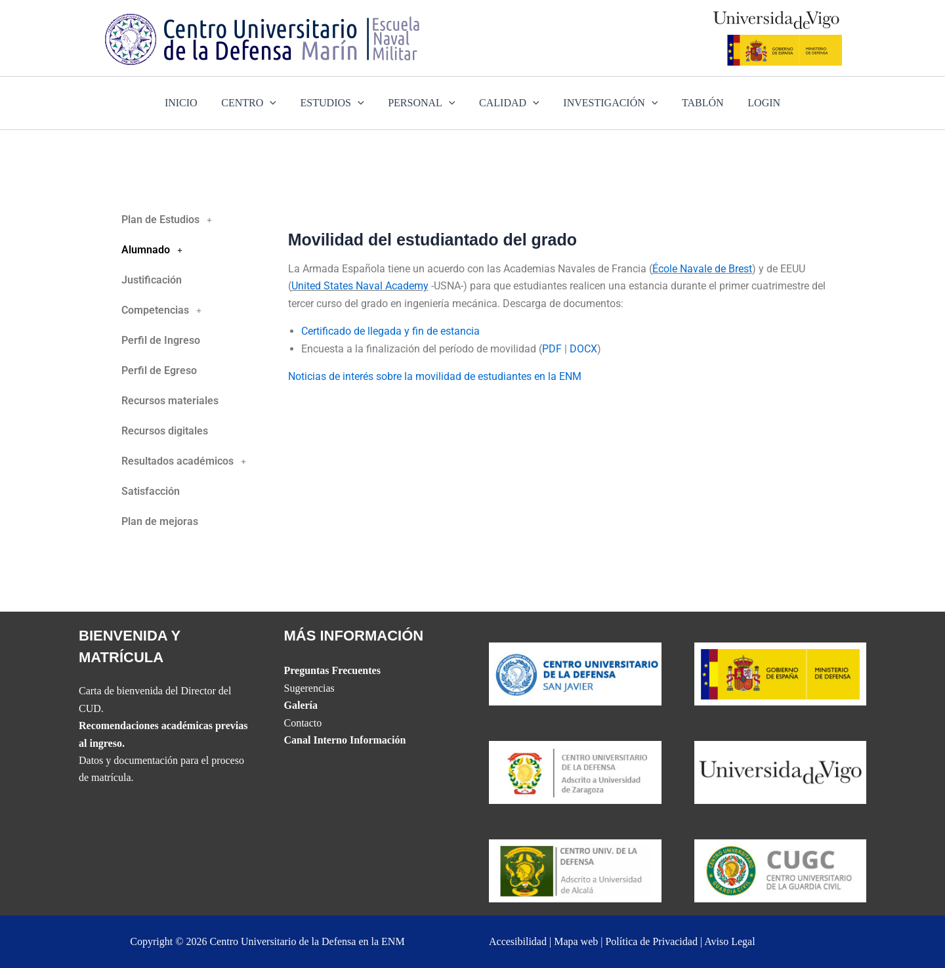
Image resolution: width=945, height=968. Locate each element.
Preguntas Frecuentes (332, 670)
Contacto (303, 722)
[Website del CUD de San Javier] (575, 672)
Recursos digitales (164, 431)
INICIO (191, 102)
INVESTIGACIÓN (605, 103)
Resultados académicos (187, 461)
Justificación (151, 280)
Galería (301, 705)
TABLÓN (695, 102)
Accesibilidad (518, 941)
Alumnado (155, 250)
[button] (193, 220)
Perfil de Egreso (159, 370)
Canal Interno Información (345, 740)
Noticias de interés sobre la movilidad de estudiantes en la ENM (434, 376)
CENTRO (256, 103)
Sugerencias (309, 688)
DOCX (583, 349)
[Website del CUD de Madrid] (575, 869)
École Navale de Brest (702, 269)
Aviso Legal (729, 941)
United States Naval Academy (360, 286)
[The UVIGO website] (780, 771)
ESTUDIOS (337, 103)
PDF (552, 349)
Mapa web (576, 941)
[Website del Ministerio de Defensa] (780, 672)
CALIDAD (508, 103)
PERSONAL (423, 103)
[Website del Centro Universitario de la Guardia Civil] (780, 869)
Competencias (165, 310)
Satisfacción (150, 491)
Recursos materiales (170, 400)
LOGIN (753, 102)
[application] (277, 103)
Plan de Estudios (170, 220)
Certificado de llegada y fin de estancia (390, 331)
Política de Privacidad (651, 941)
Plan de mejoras (159, 521)
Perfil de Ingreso (160, 340)
